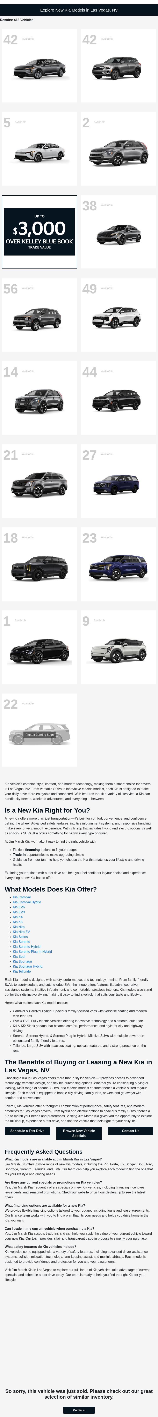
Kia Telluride (22, 971)
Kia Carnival (22, 897)
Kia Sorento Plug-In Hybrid (32, 951)
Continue (79, 1410)
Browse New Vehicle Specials (79, 1133)
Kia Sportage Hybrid (27, 966)
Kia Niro (19, 927)
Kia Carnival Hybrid (27, 902)
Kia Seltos (20, 937)
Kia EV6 (19, 907)
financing (32, 850)
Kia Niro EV (21, 932)
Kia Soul (19, 956)
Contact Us (130, 1131)
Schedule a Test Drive (27, 1131)
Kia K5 (18, 922)
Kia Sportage (22, 961)
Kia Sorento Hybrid (27, 946)
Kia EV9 (19, 912)
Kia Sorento (21, 941)
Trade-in (19, 854)
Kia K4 (18, 917)
